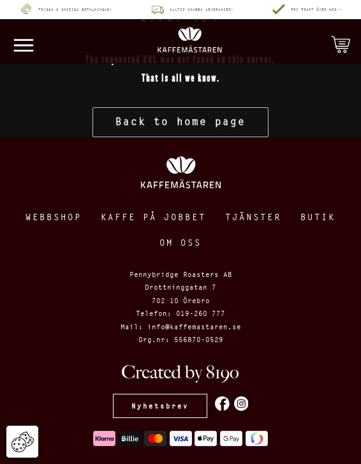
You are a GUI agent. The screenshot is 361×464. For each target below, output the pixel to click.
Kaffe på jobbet (153, 217)
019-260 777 (200, 313)
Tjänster (253, 217)
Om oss (180, 242)
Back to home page (180, 121)
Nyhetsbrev (160, 405)
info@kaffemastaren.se (194, 326)
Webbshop (54, 217)
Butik (317, 217)
